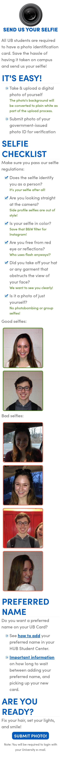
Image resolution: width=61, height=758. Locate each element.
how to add (29, 635)
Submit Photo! (30, 736)
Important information (32, 657)
